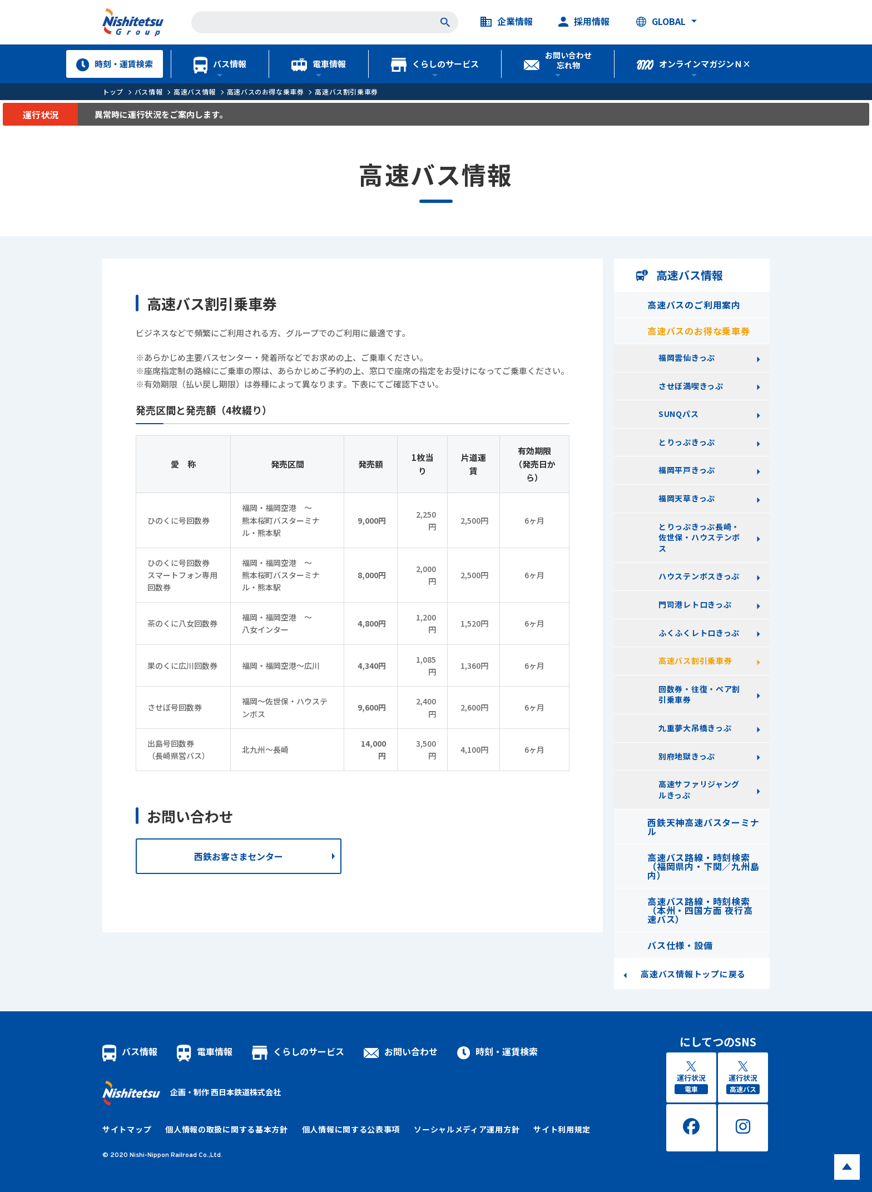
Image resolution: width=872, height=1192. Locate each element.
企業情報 (506, 22)
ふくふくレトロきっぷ (699, 632)
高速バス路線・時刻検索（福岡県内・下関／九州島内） (703, 866)
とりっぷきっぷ (686, 442)
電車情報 (318, 63)
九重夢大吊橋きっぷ (694, 727)
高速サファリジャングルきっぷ (699, 789)
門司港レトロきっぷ (694, 604)
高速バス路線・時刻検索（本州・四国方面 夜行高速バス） (700, 910)
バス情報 (220, 63)
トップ (112, 91)
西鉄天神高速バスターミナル (703, 827)
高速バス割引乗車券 (346, 91)
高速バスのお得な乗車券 (265, 91)
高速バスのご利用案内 (694, 304)
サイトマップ (126, 1129)
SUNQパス (678, 413)
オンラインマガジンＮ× (694, 63)
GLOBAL (661, 22)
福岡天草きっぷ (686, 498)
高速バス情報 (195, 91)
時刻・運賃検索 (114, 63)
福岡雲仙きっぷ (686, 357)
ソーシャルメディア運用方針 (466, 1129)
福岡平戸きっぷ (686, 469)
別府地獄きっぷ (686, 756)
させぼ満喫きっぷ (691, 385)
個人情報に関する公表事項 (351, 1129)
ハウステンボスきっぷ (699, 576)
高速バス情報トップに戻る (693, 974)
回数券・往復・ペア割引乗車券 (699, 694)
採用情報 (584, 22)
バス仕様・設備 (680, 945)
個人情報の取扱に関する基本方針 (226, 1129)
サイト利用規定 (562, 1129)
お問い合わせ (401, 1051)
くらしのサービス (435, 63)
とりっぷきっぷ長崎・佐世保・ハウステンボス (699, 537)
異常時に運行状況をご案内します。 (161, 114)
